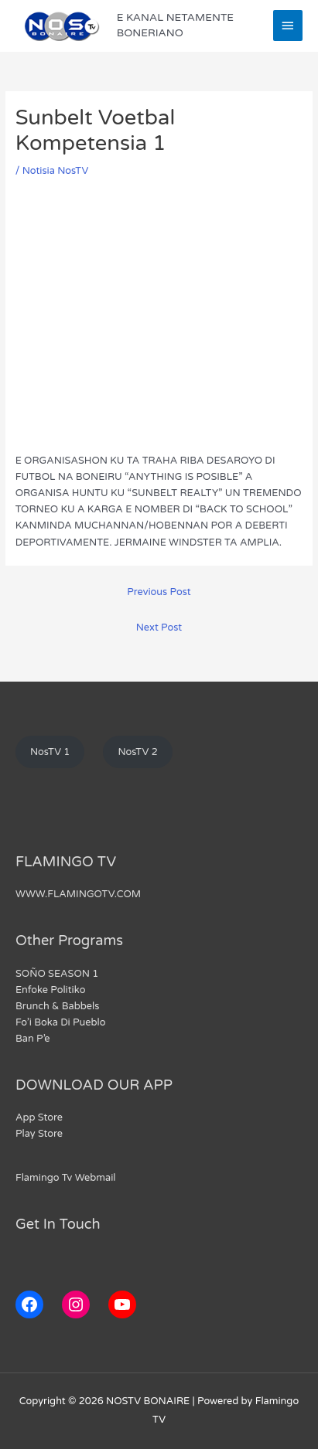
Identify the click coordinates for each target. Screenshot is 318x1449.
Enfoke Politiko (50, 990)
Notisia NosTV (55, 171)
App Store (39, 1117)
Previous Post (158, 592)
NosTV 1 (50, 752)
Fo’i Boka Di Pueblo (60, 1022)
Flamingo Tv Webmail (65, 1178)
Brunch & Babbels (57, 1006)
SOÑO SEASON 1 (56, 974)
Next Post (159, 627)
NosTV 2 (137, 752)
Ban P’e (32, 1038)
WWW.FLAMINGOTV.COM (78, 894)
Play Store (39, 1134)
